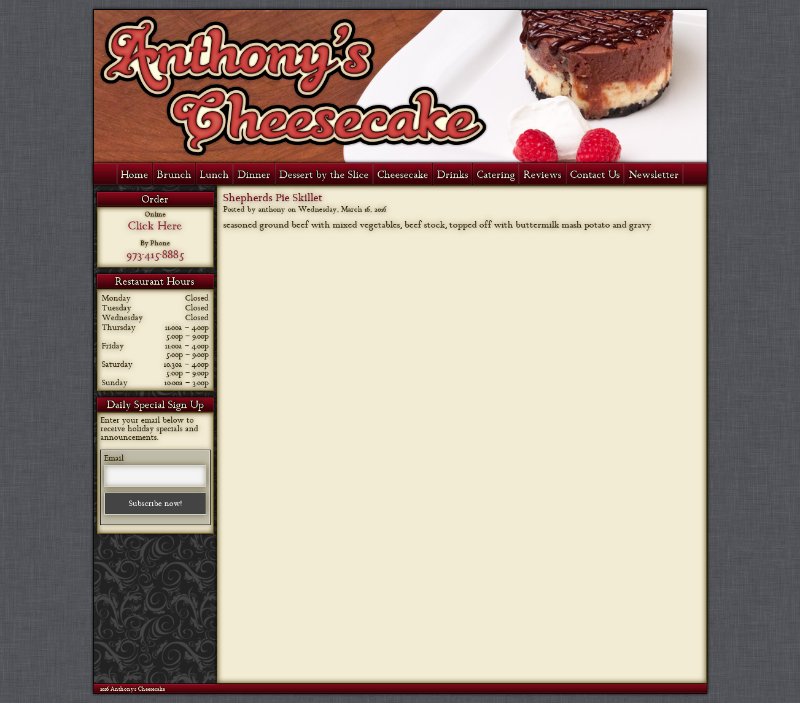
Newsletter (654, 174)
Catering (496, 174)
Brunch (174, 174)
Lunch (214, 174)
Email (114, 458)
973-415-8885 (155, 254)
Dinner (254, 174)
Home (135, 174)
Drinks (452, 174)
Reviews (543, 174)
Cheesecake (403, 174)
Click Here (155, 226)
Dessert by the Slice (324, 174)
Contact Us (595, 174)
